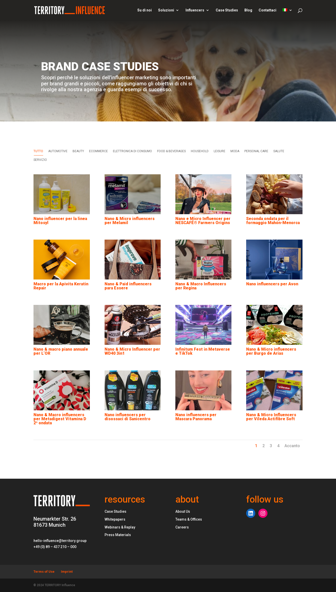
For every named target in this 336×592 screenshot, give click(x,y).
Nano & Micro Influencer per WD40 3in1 (132, 351)
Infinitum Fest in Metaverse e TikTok (202, 351)
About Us (182, 511)
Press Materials (118, 535)
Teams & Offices (188, 519)
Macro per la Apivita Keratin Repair (60, 286)
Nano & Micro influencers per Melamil (129, 220)
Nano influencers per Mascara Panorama (195, 416)
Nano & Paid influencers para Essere (127, 286)
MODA (234, 151)
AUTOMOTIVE (58, 151)
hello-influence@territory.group (60, 541)
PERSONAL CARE (256, 151)
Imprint (67, 571)
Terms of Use (44, 571)
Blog (248, 10)
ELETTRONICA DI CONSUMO (132, 151)
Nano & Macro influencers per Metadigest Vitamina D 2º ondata (59, 418)
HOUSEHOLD (200, 151)
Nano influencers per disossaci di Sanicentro (127, 416)
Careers (182, 527)
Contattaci (267, 10)
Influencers (195, 10)
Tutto (38, 151)
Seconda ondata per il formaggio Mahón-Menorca (273, 220)
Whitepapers (115, 519)
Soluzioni (166, 10)
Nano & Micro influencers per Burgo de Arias (271, 351)
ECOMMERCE (98, 151)
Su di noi (144, 10)
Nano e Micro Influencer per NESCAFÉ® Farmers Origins (202, 220)
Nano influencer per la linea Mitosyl (60, 220)
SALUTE (278, 151)
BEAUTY (78, 151)
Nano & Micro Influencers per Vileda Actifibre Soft (271, 416)
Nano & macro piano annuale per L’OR (60, 351)
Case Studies (227, 10)
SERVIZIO (40, 160)
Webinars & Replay (120, 527)
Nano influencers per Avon (272, 284)
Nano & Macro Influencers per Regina (200, 286)
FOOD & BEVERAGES (171, 151)
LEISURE (219, 151)
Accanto (292, 445)
